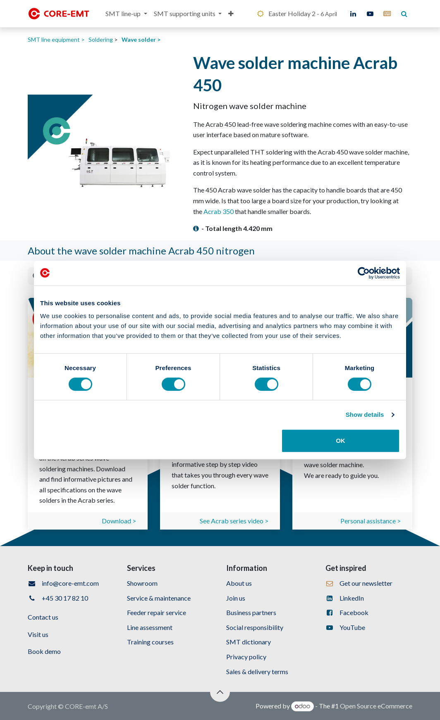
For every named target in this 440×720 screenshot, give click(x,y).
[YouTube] (370, 13)
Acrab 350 (218, 211)
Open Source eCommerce (376, 706)
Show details (365, 414)
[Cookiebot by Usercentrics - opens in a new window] (364, 273)
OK (340, 440)
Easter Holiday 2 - (296, 13)
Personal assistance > (370, 521)
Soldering (100, 39)
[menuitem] (126, 13)
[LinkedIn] (353, 13)
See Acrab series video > (234, 521)
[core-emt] (387, 13)
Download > (119, 521)
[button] (220, 692)
